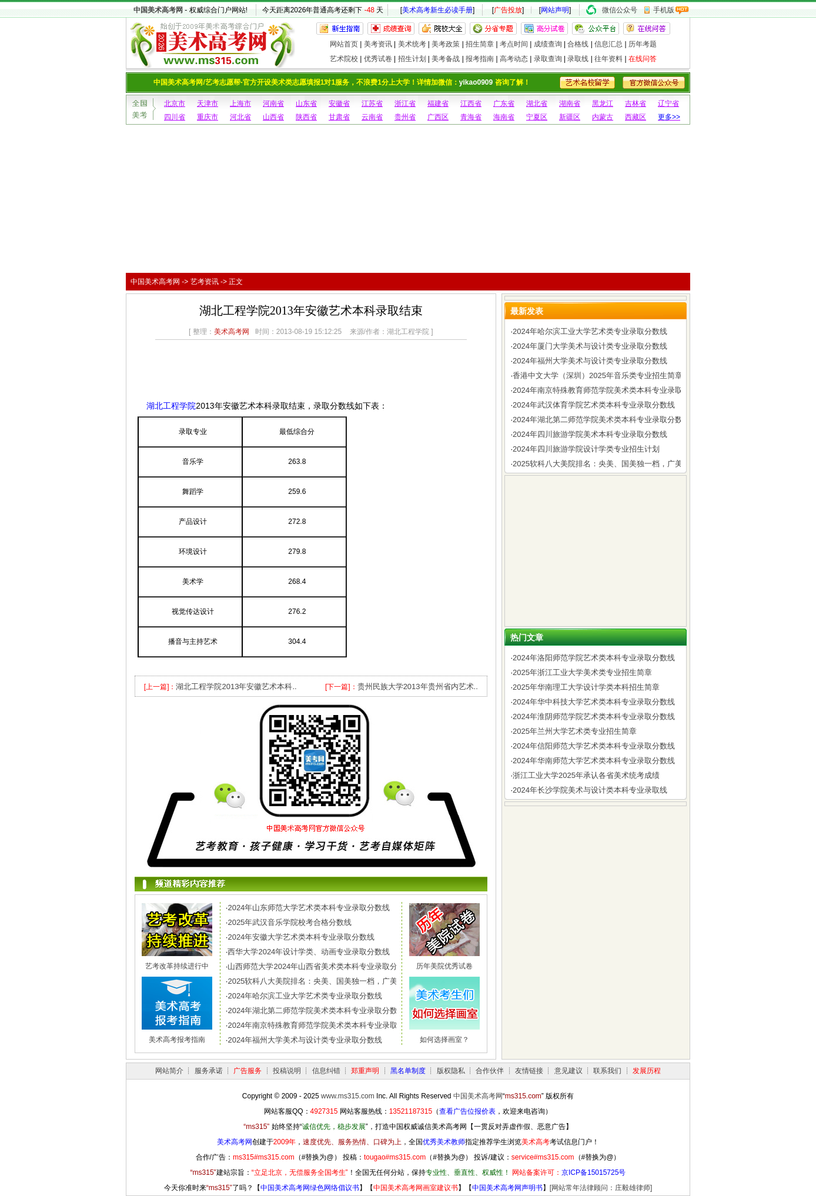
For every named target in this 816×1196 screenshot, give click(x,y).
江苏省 (372, 103)
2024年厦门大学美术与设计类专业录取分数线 (590, 346)
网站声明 (555, 10)
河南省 (273, 103)
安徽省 (339, 103)
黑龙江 (602, 103)
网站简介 (169, 1071)
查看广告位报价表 (467, 1111)
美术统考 (412, 44)
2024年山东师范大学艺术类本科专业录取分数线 (309, 907)
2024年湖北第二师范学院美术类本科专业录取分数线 (316, 1010)
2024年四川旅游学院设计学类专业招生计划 (586, 449)
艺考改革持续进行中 (177, 966)
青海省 (470, 117)
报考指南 (480, 59)
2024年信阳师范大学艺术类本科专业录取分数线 (594, 745)
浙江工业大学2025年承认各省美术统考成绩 (586, 775)
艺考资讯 (204, 282)
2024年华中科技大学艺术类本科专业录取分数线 (594, 701)
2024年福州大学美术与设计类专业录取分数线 (305, 1039)
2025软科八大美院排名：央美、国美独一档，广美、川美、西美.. (337, 981)
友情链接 (529, 1071)
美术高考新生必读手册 (437, 10)
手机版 (663, 10)
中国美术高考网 (158, 10)
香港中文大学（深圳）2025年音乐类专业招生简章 (598, 375)
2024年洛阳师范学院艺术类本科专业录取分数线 (594, 657)
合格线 (577, 44)
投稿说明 (287, 1071)
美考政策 (446, 44)
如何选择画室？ (444, 1039)
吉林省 (635, 103)
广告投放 (508, 10)
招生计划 (412, 59)
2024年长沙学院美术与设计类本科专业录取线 (590, 790)
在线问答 (642, 59)
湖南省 (569, 103)
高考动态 (514, 59)
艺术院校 (344, 59)
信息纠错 (326, 1071)
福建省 (438, 103)
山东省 (306, 103)
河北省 (240, 117)
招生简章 (480, 44)
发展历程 (647, 1071)
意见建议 (568, 1071)
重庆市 (207, 117)
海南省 (503, 117)
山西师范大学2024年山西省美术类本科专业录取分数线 (320, 966)
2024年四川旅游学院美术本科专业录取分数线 (590, 434)
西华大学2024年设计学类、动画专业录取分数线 (309, 951)
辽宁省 (668, 103)
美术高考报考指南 (177, 1039)
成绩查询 (548, 44)
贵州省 (405, 117)
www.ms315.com (347, 1096)
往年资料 (608, 59)
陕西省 (306, 117)
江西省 (470, 103)
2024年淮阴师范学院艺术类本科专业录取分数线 (594, 716)
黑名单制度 (408, 1071)
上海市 (240, 103)
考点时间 (514, 44)
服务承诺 (209, 1071)
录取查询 (548, 59)
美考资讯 (378, 44)
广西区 (438, 117)
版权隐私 (451, 1071)
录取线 (577, 59)
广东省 (503, 103)
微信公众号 (619, 10)
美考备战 (446, 59)
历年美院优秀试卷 (444, 966)
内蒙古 (602, 117)
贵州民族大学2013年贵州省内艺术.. (417, 686)
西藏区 (635, 117)
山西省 (273, 117)
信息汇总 (608, 44)
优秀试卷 (378, 59)
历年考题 (642, 44)
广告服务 (247, 1071)
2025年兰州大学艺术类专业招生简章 (575, 731)
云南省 (372, 117)
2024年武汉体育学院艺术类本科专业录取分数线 (594, 404)
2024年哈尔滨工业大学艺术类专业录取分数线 (305, 995)
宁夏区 (536, 117)
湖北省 (536, 103)
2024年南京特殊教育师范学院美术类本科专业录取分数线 (324, 1025)
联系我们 (607, 1071)
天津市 (207, 103)
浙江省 (405, 103)
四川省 (174, 117)
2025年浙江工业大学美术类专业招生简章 (582, 672)
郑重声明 (365, 1071)
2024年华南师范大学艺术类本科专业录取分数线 (594, 760)
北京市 (174, 103)
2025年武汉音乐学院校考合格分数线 (290, 922)
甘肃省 (339, 117)
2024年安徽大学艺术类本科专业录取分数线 (301, 937)
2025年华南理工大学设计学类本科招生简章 (586, 687)
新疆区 (569, 117)
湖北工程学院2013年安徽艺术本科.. (236, 686)
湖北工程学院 (171, 405)
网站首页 (344, 44)
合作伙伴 (490, 1071)
